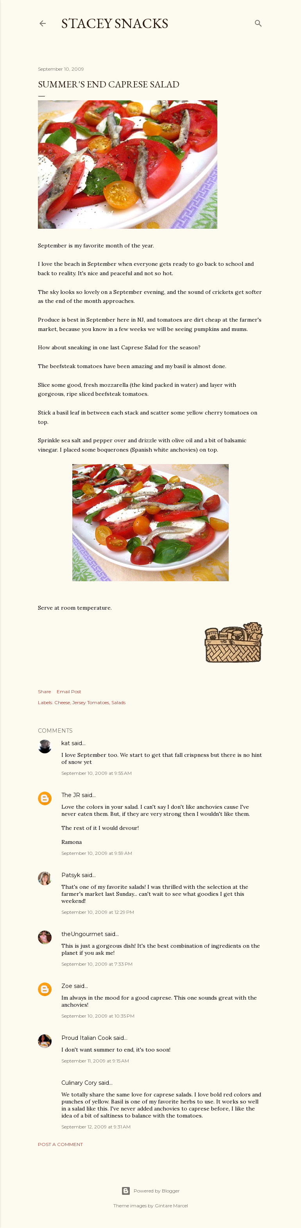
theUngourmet (82, 934)
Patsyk (70, 875)
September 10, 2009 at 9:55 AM (96, 773)
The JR (70, 795)
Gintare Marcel (171, 1205)
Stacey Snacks (114, 23)
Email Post (69, 691)
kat (65, 743)
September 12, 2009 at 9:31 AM (96, 1127)
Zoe (66, 986)
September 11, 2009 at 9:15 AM (95, 1061)
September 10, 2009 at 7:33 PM (97, 964)
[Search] (258, 21)
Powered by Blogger (150, 1191)
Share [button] (44, 691)
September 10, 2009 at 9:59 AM (96, 853)
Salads (118, 702)
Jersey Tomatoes (90, 702)
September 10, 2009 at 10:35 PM (97, 1016)
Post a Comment (60, 1144)
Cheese (62, 702)
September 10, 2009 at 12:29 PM (97, 912)
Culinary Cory (79, 1082)
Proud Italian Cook (86, 1037)
